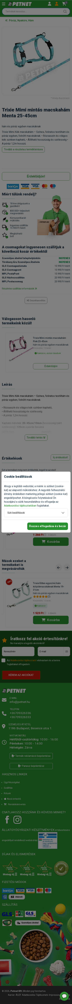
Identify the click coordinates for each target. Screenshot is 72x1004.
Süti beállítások (16, 512)
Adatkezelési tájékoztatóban (20, 505)
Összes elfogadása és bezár (47, 526)
